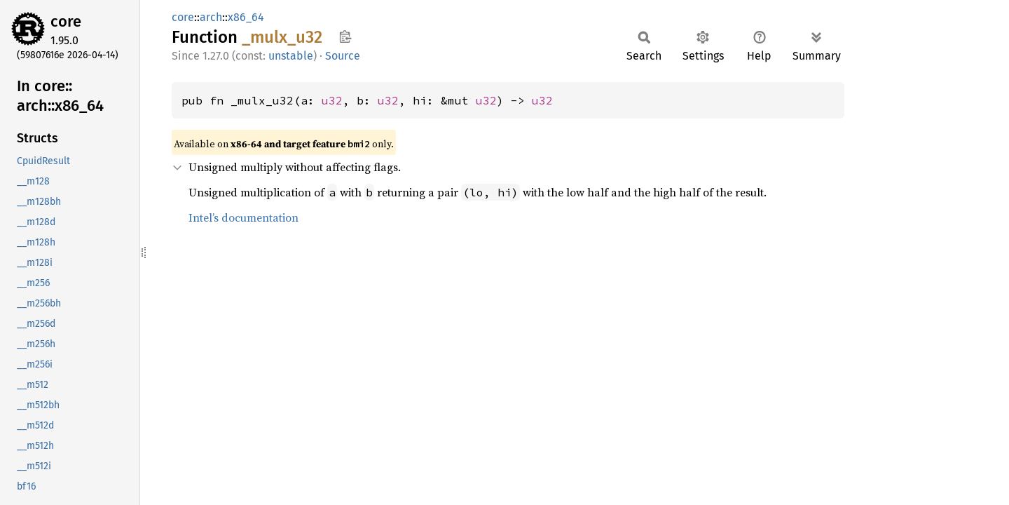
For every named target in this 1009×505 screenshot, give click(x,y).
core (65, 21)
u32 (332, 100)
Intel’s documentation (243, 217)
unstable (290, 55)
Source (342, 55)
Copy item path (345, 36)
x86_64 (246, 17)
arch (211, 17)
